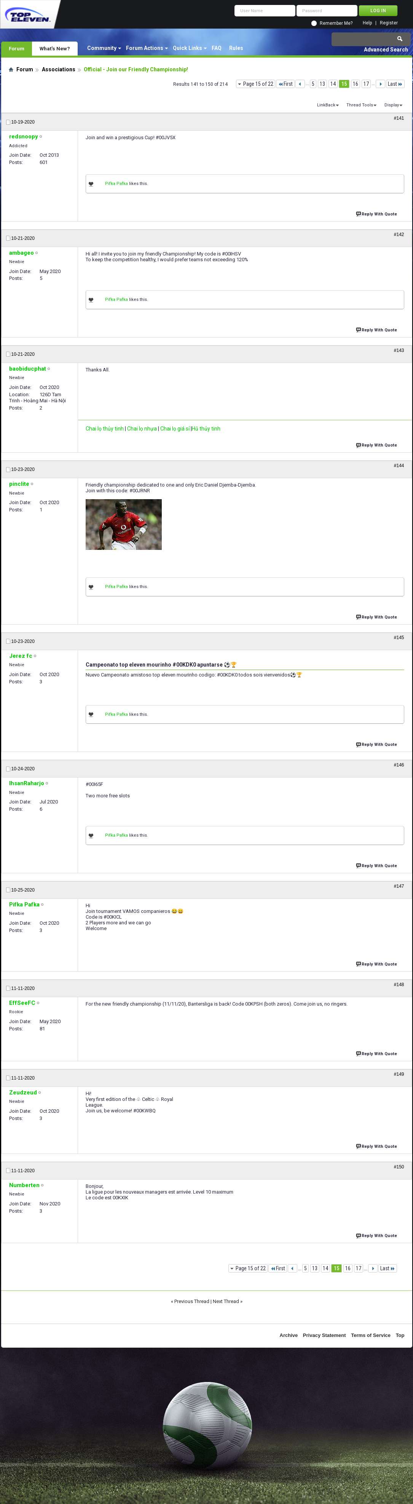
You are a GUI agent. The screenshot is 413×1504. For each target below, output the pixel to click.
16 (355, 84)
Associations (58, 69)
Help (367, 23)
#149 (399, 1074)
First (285, 84)
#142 (399, 234)
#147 (399, 886)
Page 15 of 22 (258, 84)
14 (333, 84)
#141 (399, 118)
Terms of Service (371, 1335)
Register (389, 23)
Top (400, 1335)
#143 (399, 350)
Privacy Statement (324, 1335)
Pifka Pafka (116, 183)
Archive (289, 1335)
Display (391, 105)
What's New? (55, 48)
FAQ (217, 48)
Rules (236, 48)
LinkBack (326, 105)
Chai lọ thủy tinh (105, 429)
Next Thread (226, 1301)
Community (101, 48)
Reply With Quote (377, 213)
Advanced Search (386, 50)
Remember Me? (336, 23)
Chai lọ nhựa (142, 429)
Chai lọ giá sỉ (175, 429)
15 (344, 84)
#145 (399, 637)
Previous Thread (191, 1301)
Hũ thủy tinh (206, 429)
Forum (16, 48)
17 (366, 84)
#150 (399, 1167)
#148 (399, 984)
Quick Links (187, 48)
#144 (399, 465)
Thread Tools (359, 105)
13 (322, 84)
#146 (399, 765)
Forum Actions (144, 48)
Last (395, 84)
